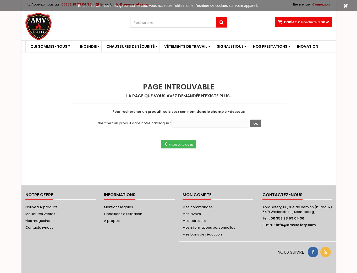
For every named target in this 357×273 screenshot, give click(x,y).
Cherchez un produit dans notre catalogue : (133, 123)
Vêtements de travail (185, 46)
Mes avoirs (192, 213)
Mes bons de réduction (202, 234)
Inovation (307, 46)
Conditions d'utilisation (123, 213)
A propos (112, 220)
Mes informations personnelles (209, 227)
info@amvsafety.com (296, 224)
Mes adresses (195, 220)
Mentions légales (118, 207)
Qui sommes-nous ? (50, 46)
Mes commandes (198, 207)
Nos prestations (270, 46)
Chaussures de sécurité (130, 46)
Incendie (88, 46)
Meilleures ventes (40, 213)
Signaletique (230, 46)
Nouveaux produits (41, 207)
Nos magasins (37, 220)
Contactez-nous (39, 227)
